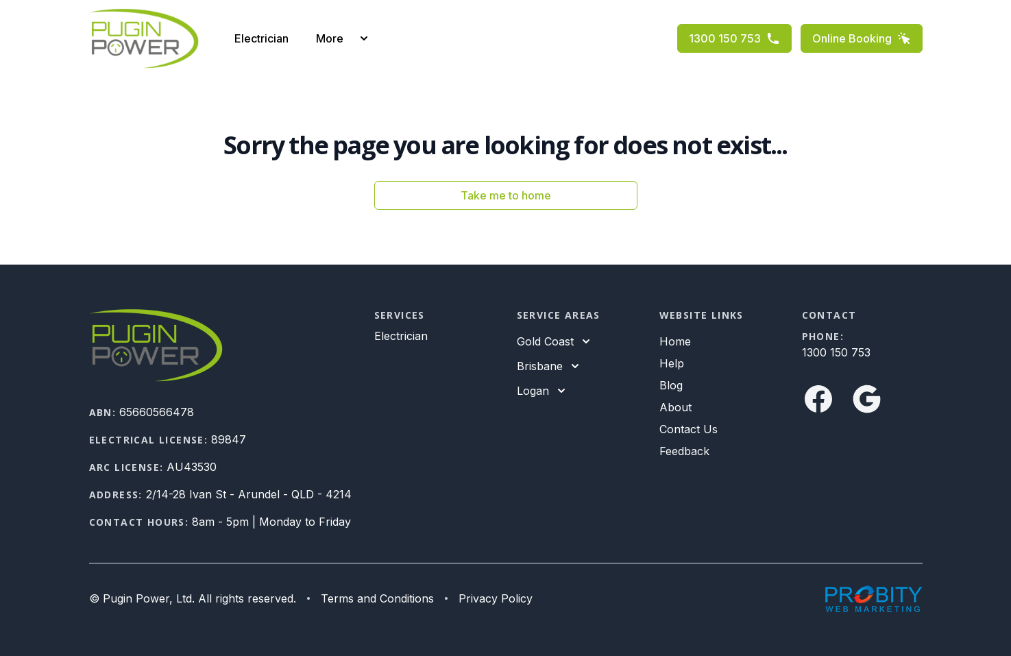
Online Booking (861, 38)
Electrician (261, 38)
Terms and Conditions (377, 598)
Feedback (684, 451)
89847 (228, 439)
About (675, 407)
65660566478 (156, 412)
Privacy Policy (496, 598)
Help (671, 363)
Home (675, 341)
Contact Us (688, 429)
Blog (671, 385)
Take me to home (506, 195)
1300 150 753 (734, 38)
